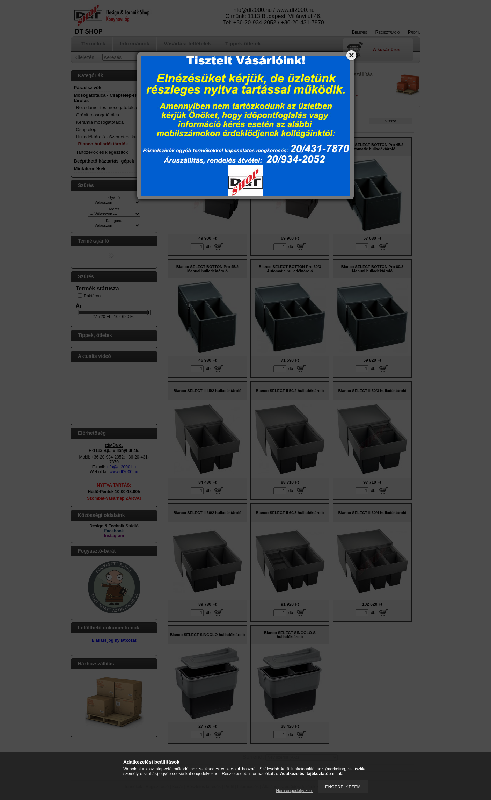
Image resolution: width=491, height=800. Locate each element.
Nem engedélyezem (294, 790)
